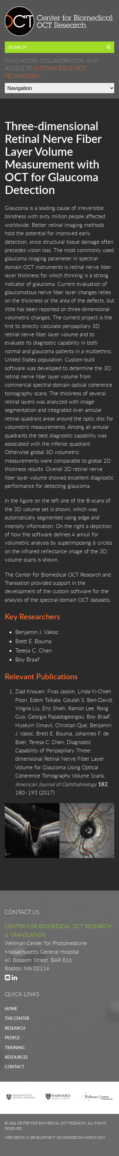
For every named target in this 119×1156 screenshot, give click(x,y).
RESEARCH (15, 1028)
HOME (11, 1008)
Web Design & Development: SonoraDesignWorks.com (55, 1137)
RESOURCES (16, 1057)
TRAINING (14, 1047)
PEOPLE (12, 1037)
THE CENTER (17, 1018)
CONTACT (14, 1067)
